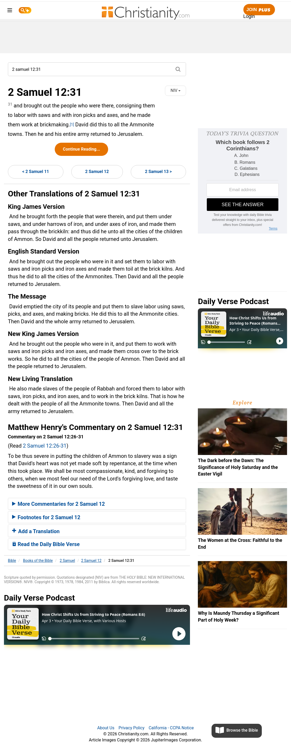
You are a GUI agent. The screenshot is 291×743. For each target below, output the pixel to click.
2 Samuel (67, 560)
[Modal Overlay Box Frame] (242, 181)
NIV (175, 90)
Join (259, 10)
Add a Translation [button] (36, 531)
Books (38, 560)
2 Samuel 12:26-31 (45, 446)
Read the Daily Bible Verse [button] (46, 544)
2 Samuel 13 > (158, 171)
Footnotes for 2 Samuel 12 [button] (46, 517)
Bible (12, 560)
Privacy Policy (132, 727)
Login (249, 16)
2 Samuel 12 (97, 171)
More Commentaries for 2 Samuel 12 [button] (58, 504)
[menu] (10, 11)
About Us (105, 727)
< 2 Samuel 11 (35, 171)
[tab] (97, 504)
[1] (72, 124)
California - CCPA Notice (171, 727)
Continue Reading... (81, 149)
